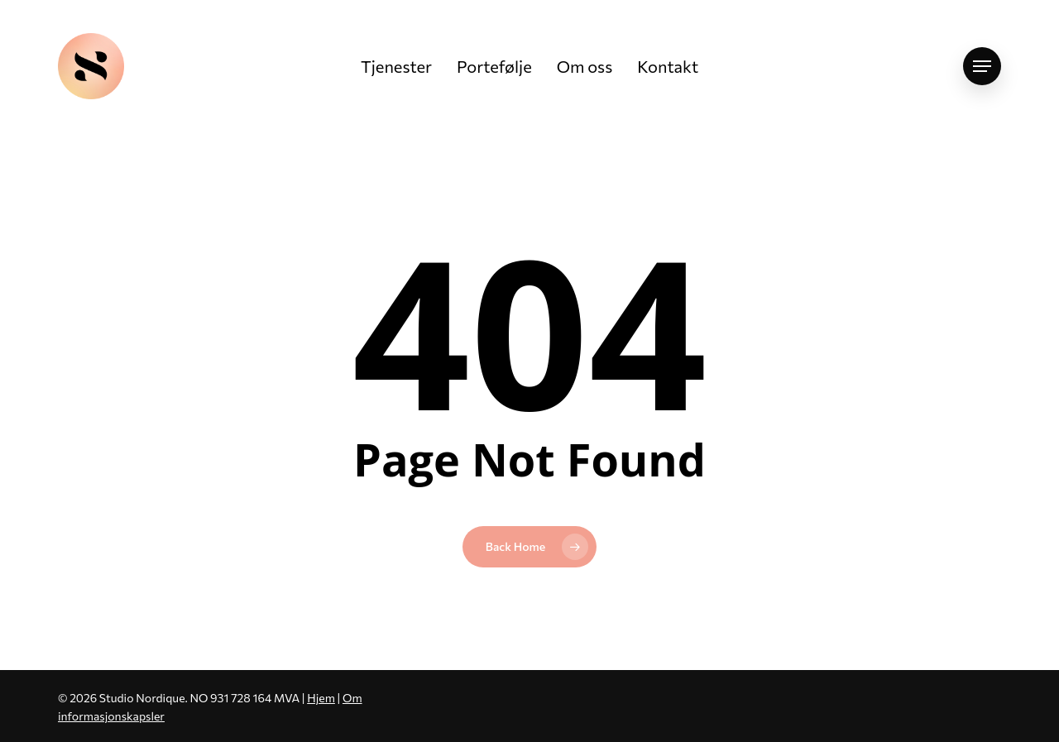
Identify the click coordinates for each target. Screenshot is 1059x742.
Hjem (321, 698)
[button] (982, 66)
